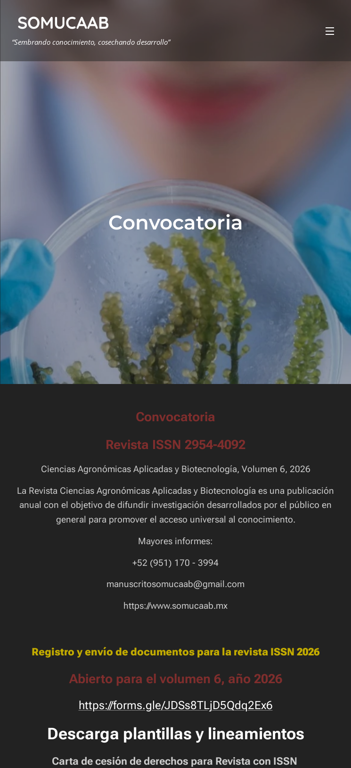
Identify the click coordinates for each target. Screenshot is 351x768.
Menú (330, 31)
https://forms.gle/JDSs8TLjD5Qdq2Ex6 (176, 705)
